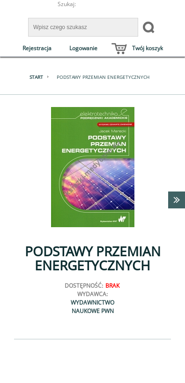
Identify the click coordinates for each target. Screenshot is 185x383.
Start (36, 77)
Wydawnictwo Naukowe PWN (92, 307)
